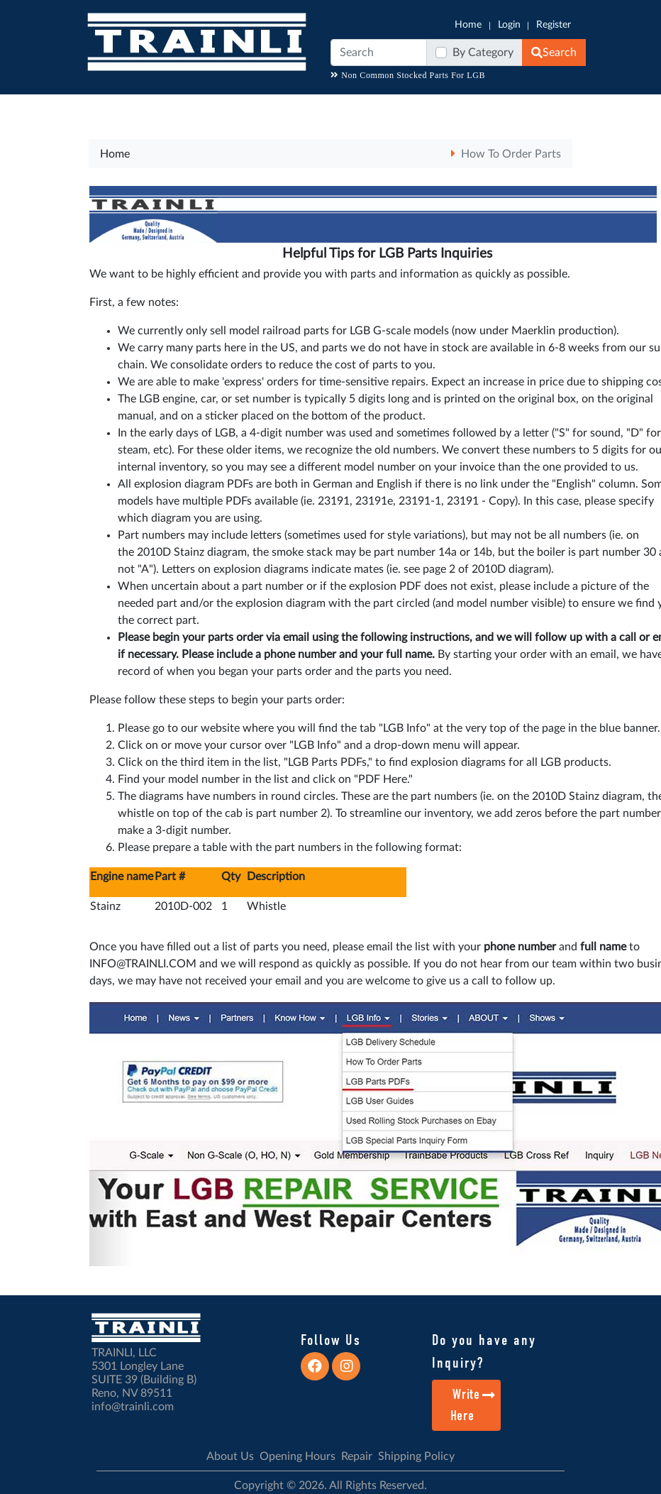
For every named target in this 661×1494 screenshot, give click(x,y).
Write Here (473, 1405)
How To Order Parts (511, 154)
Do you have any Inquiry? (484, 1351)
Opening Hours (297, 1456)
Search (554, 52)
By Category (482, 52)
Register (553, 25)
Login (509, 25)
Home (468, 25)
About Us (230, 1456)
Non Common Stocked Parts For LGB (407, 75)
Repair (356, 1456)
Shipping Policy (416, 1456)
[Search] (378, 52)
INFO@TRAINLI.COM (142, 964)
